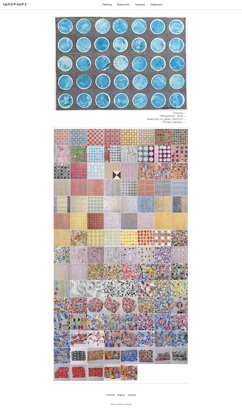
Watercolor (123, 4)
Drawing (140, 4)
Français (110, 395)
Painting (107, 4)
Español (132, 395)
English (121, 395)
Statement (156, 4)
